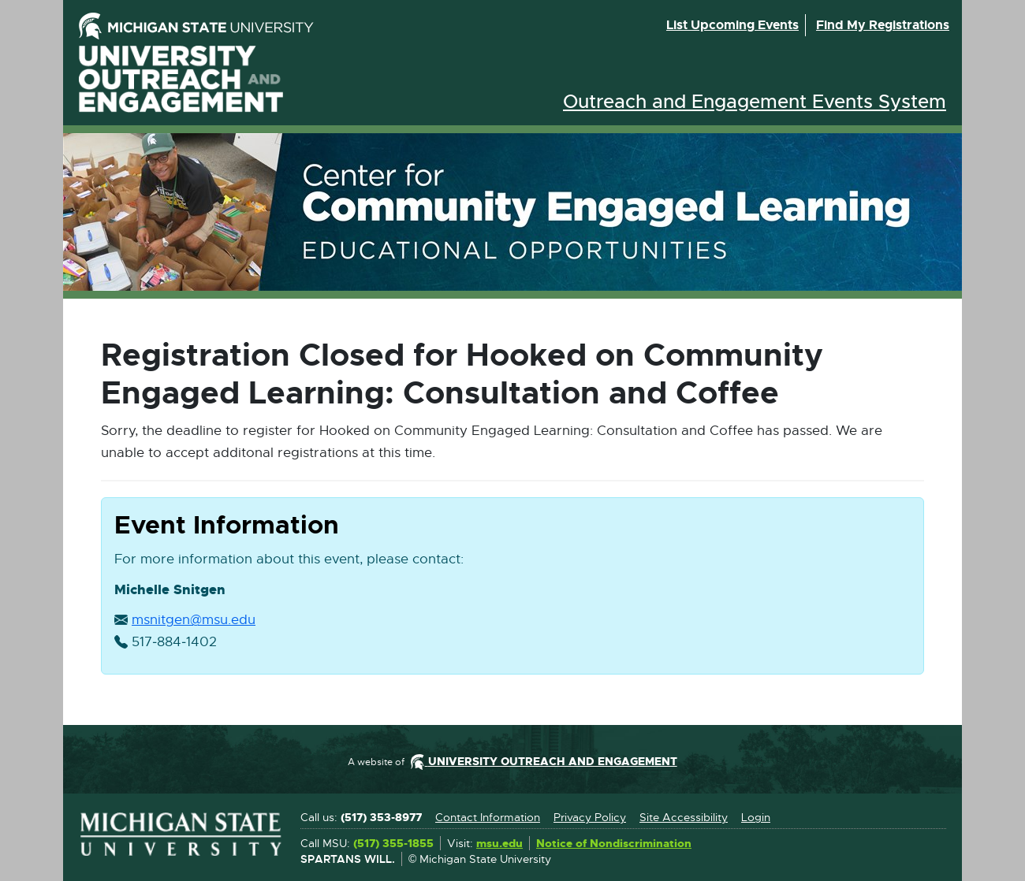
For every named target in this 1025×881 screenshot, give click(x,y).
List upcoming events (732, 25)
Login (755, 817)
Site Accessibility (683, 817)
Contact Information (487, 817)
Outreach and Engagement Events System (754, 101)
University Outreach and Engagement (181, 79)
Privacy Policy (590, 817)
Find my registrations (882, 25)
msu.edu (499, 844)
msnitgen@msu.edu (193, 620)
